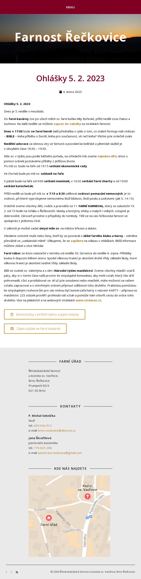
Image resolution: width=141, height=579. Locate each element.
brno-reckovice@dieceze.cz (57, 430)
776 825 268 (43, 448)
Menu (70, 7)
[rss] (17, 572)
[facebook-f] (7, 572)
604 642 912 (43, 425)
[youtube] (11, 572)
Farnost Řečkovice (71, 37)
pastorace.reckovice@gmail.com (60, 453)
